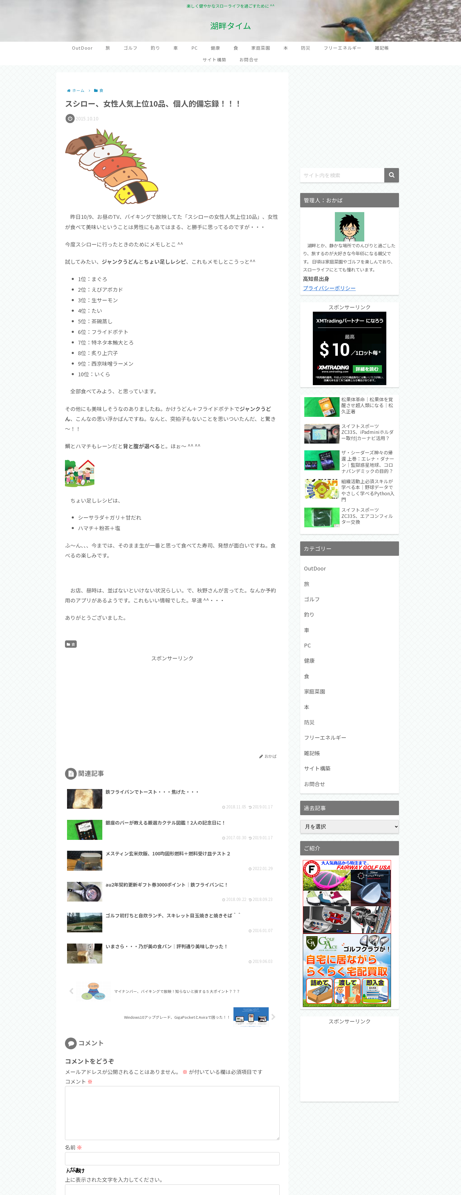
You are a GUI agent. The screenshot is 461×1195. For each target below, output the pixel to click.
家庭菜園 (314, 691)
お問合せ (314, 784)
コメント (79, 1005)
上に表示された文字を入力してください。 (115, 1113)
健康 (309, 660)
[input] (349, 175)
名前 (73, 1081)
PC (307, 645)
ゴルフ (312, 599)
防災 (309, 722)
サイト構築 (317, 768)
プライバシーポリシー (329, 288)
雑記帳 (312, 753)
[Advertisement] (118, 704)
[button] (391, 175)
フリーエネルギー (325, 737)
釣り (309, 614)
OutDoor (315, 568)
